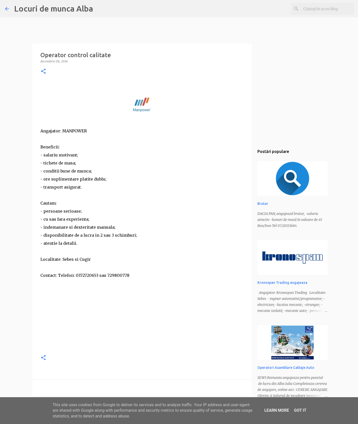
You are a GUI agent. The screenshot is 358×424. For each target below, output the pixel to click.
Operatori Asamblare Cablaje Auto (285, 368)
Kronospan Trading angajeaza (282, 283)
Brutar (262, 204)
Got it (300, 410)
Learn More (276, 410)
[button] (43, 71)
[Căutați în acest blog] (327, 9)
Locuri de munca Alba (53, 8)
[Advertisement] (142, 314)
